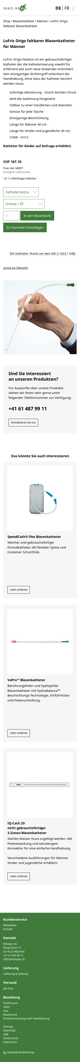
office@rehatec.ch (14, 959)
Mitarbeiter (10, 925)
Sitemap (8, 1026)
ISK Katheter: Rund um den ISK (42, 253)
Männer (42, 21)
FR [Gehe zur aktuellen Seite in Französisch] (66, 8)
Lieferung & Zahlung (15, 974)
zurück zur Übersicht (15, 268)
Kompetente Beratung (20, 1052)
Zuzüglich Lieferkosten (16, 172)
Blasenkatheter (23, 21)
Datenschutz (10, 1038)
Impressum (10, 1042)
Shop (6, 21)
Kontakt (8, 929)
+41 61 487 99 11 (13, 955)
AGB (5, 1034)
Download (9, 1030)
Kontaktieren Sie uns (23, 422)
